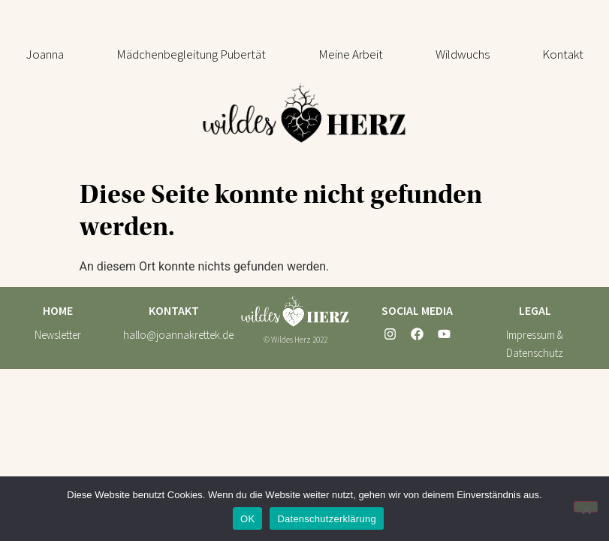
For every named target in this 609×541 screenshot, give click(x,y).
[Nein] (586, 506)
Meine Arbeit (350, 54)
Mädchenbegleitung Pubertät (191, 54)
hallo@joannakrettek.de (178, 335)
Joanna (45, 54)
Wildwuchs (463, 54)
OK (247, 518)
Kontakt (562, 54)
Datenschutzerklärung (326, 518)
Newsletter (58, 335)
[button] (191, 54)
